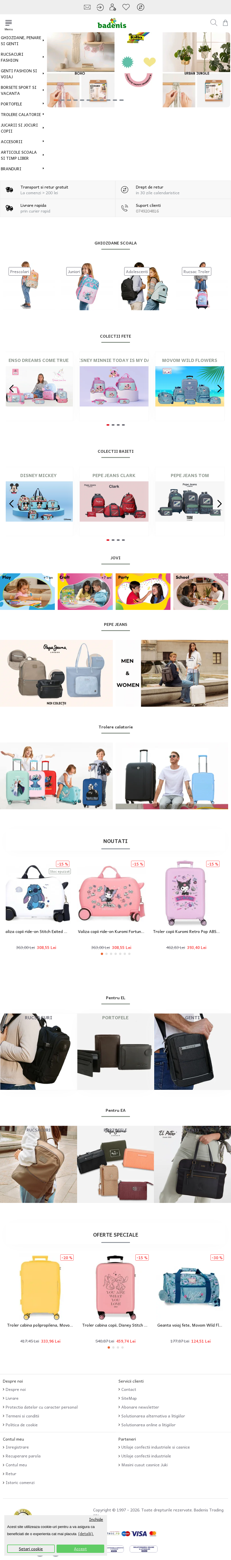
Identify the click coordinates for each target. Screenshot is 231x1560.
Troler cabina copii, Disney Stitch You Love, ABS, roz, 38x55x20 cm (115, 1324)
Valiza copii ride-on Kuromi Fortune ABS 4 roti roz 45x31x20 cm (115, 931)
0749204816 (147, 210)
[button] (11, 388)
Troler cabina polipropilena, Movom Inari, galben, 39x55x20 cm (40, 1324)
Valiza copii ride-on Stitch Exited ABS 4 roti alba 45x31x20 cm (40, 931)
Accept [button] (80, 1549)
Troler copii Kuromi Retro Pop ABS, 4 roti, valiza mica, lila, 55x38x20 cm (190, 931)
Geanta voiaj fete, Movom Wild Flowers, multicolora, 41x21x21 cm (190, 1324)
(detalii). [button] (86, 1533)
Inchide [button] (96, 1519)
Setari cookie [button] (31, 1549)
